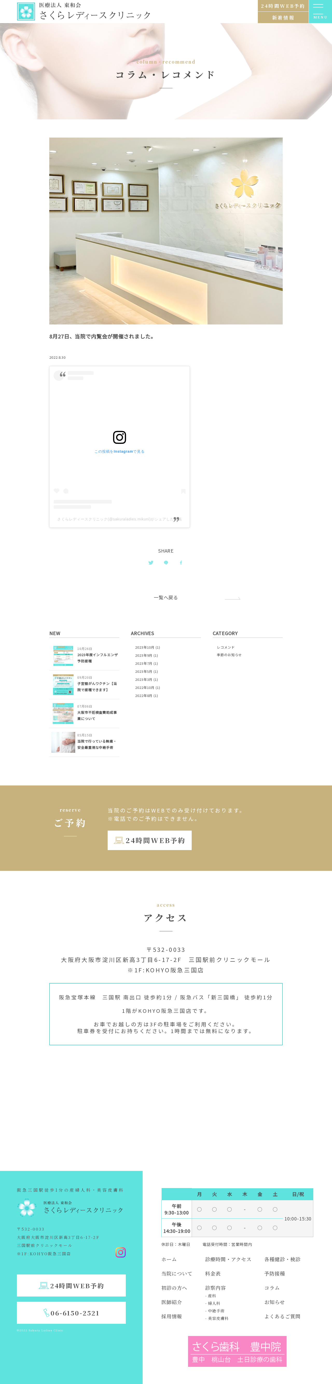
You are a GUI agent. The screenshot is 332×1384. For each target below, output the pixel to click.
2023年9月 (144, 655)
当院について (176, 1273)
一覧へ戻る (166, 597)
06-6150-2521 (75, 1312)
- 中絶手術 (214, 1310)
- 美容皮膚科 (217, 1318)
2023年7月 (144, 663)
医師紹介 (171, 1301)
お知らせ (274, 1301)
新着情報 (283, 17)
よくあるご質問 (282, 1316)
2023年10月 (145, 647)
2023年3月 (144, 679)
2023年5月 (144, 671)
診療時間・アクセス (228, 1259)
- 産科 (210, 1295)
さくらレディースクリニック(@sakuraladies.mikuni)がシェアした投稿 (119, 519)
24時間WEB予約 (155, 840)
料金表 (213, 1273)
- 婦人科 (212, 1303)
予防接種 (274, 1273)
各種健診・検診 (282, 1259)
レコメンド (226, 647)
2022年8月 (144, 695)
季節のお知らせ (229, 654)
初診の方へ (174, 1287)
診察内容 (215, 1287)
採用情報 (171, 1316)
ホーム (169, 1259)
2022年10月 (145, 687)
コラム (272, 1287)
